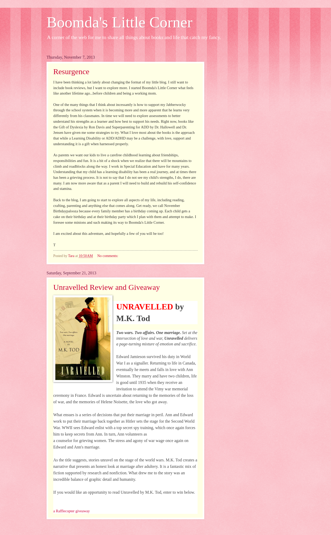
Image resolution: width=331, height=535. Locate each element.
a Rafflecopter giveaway (71, 511)
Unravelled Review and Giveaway (106, 287)
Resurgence (71, 71)
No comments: (108, 256)
